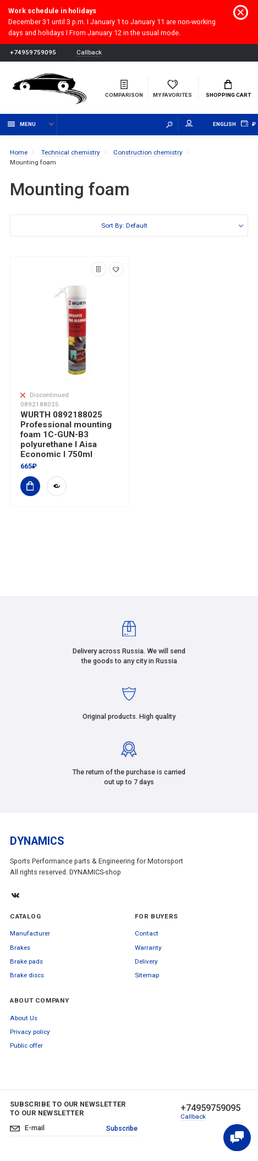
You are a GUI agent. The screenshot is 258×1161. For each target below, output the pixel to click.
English (224, 124)
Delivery (146, 961)
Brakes (20, 947)
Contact (146, 933)
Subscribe (122, 1128)
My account (189, 123)
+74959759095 (33, 52)
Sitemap (147, 975)
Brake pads (26, 961)
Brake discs (27, 975)
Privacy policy (30, 1032)
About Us (23, 1018)
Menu (22, 124)
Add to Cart (27, 486)
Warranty (148, 947)
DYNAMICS (37, 841)
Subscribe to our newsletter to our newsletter (68, 1108)
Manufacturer (30, 933)
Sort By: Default (124, 225)
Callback (89, 52)
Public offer (26, 1045)
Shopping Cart (228, 89)
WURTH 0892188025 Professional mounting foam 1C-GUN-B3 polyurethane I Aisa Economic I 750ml (66, 434)
